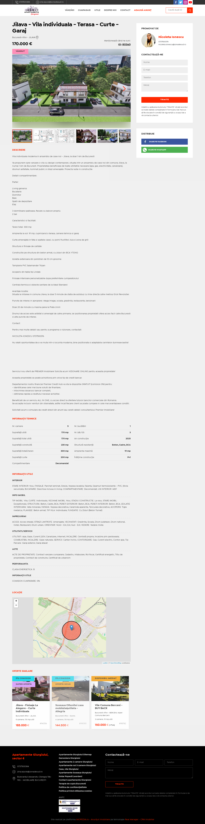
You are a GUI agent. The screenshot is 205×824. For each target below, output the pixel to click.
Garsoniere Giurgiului (69, 758)
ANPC (61, 797)
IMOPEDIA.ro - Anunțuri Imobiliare (93, 819)
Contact (125, 10)
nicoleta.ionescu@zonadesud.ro (172, 44)
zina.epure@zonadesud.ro (50, 2)
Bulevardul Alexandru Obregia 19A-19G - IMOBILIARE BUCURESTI (34, 778)
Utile (97, 10)
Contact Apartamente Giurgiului (75, 780)
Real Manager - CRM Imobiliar (139, 819)
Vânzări (69, 10)
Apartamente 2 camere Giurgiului (75, 762)
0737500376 (163, 42)
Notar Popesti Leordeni (70, 776)
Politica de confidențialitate (73, 787)
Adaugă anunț (142, 10)
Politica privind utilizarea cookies (75, 791)
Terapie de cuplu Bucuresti (72, 784)
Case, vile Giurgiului (68, 769)
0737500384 (22, 2)
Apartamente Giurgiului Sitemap (75, 755)
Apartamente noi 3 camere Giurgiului (77, 765)
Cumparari (84, 10)
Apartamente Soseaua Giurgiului (75, 773)
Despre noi (110, 10)
